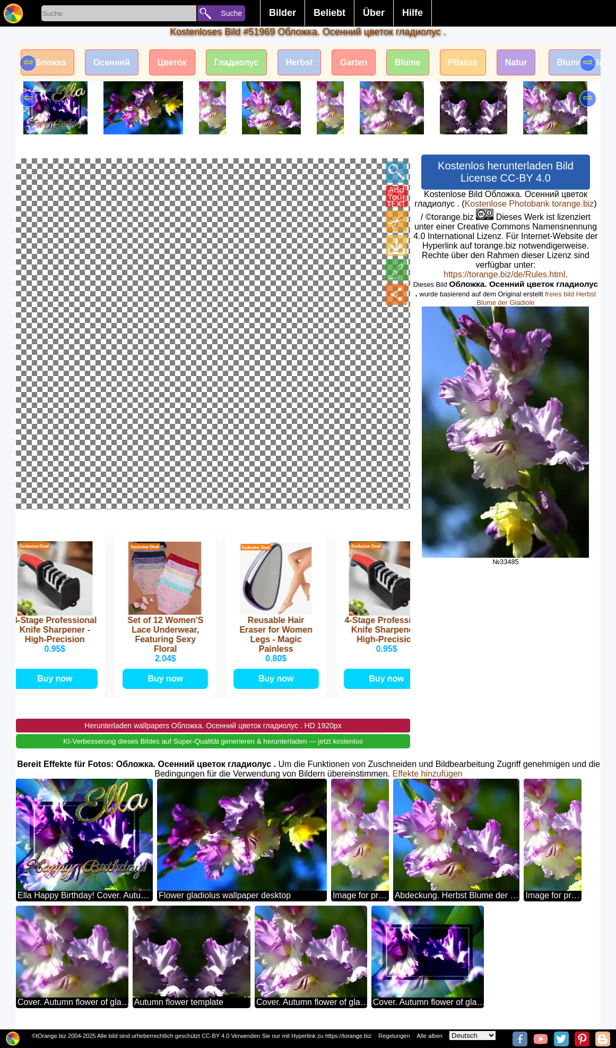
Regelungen (394, 1036)
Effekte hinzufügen (428, 773)
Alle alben (430, 1036)
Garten (355, 62)
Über (374, 12)
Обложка (47, 62)
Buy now (56, 678)
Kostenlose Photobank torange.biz (529, 203)
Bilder (282, 12)
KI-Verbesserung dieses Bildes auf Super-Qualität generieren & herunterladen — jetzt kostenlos (213, 741)
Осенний (112, 62)
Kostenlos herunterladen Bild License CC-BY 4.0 (506, 172)
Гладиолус (237, 62)
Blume (410, 62)
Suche (231, 13)
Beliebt (329, 12)
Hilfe (412, 12)
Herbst (300, 62)
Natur (519, 62)
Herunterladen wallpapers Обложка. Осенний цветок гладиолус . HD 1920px (212, 725)
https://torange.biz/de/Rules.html (504, 274)
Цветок (172, 62)
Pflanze (465, 62)
